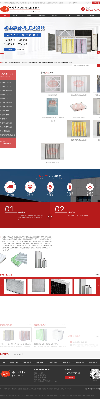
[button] (2, 53)
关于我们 (16, 15)
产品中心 (29, 15)
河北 (13, 395)
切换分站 (75, 3)
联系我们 (93, 15)
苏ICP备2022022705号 (94, 389)
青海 (84, 395)
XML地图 (69, 389)
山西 (15, 395)
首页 (4, 15)
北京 (7, 395)
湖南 (55, 395)
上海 (31, 395)
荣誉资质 (55, 15)
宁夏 (87, 395)
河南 (49, 395)
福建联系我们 (93, 362)
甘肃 (81, 395)
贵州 (71, 395)
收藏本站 (88, 3)
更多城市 (93, 395)
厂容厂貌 (67, 15)
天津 (10, 395)
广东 (57, 395)
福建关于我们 (14, 362)
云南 (73, 395)
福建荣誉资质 (54, 362)
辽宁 (22, 395)
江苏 (33, 395)
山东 (47, 395)
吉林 (24, 395)
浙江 (36, 395)
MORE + (98, 274)
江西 (44, 395)
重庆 (65, 395)
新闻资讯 (80, 15)
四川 (68, 395)
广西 (60, 395)
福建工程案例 (40, 362)
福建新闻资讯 (80, 362)
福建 (41, 395)
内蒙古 (18, 395)
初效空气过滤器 (17, 354)
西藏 (76, 395)
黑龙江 (27, 395)
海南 (63, 395)
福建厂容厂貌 (67, 362)
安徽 (39, 395)
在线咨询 (96, 3)
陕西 (79, 395)
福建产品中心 (27, 362)
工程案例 (42, 15)
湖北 (52, 395)
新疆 (89, 395)
